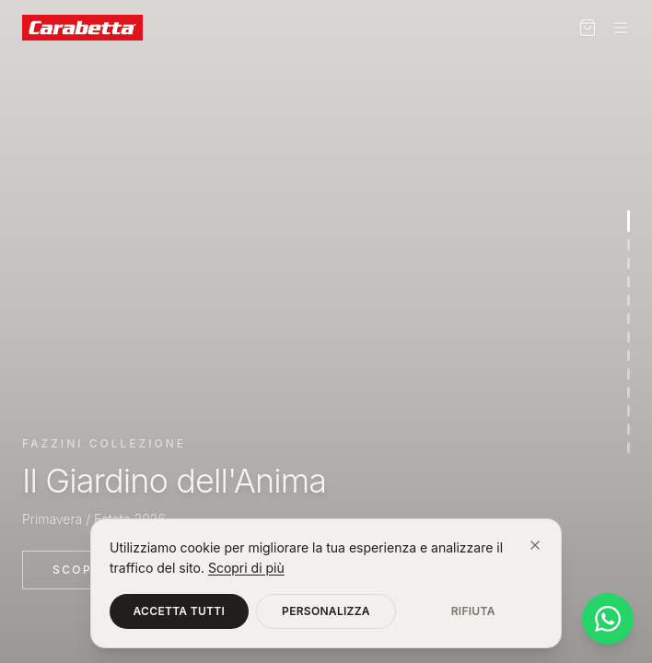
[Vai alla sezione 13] (628, 447)
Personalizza (326, 611)
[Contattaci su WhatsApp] (608, 619)
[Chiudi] (535, 545)
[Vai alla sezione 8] (628, 355)
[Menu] (620, 27)
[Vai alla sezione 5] (628, 300)
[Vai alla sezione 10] (628, 392)
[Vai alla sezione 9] (628, 373)
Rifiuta (473, 611)
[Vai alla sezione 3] (628, 263)
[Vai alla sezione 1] (628, 221)
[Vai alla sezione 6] (628, 318)
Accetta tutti (180, 611)
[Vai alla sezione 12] (628, 429)
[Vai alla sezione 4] (628, 281)
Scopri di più (246, 568)
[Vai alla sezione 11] (628, 410)
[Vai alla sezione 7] (628, 337)
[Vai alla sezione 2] (628, 244)
